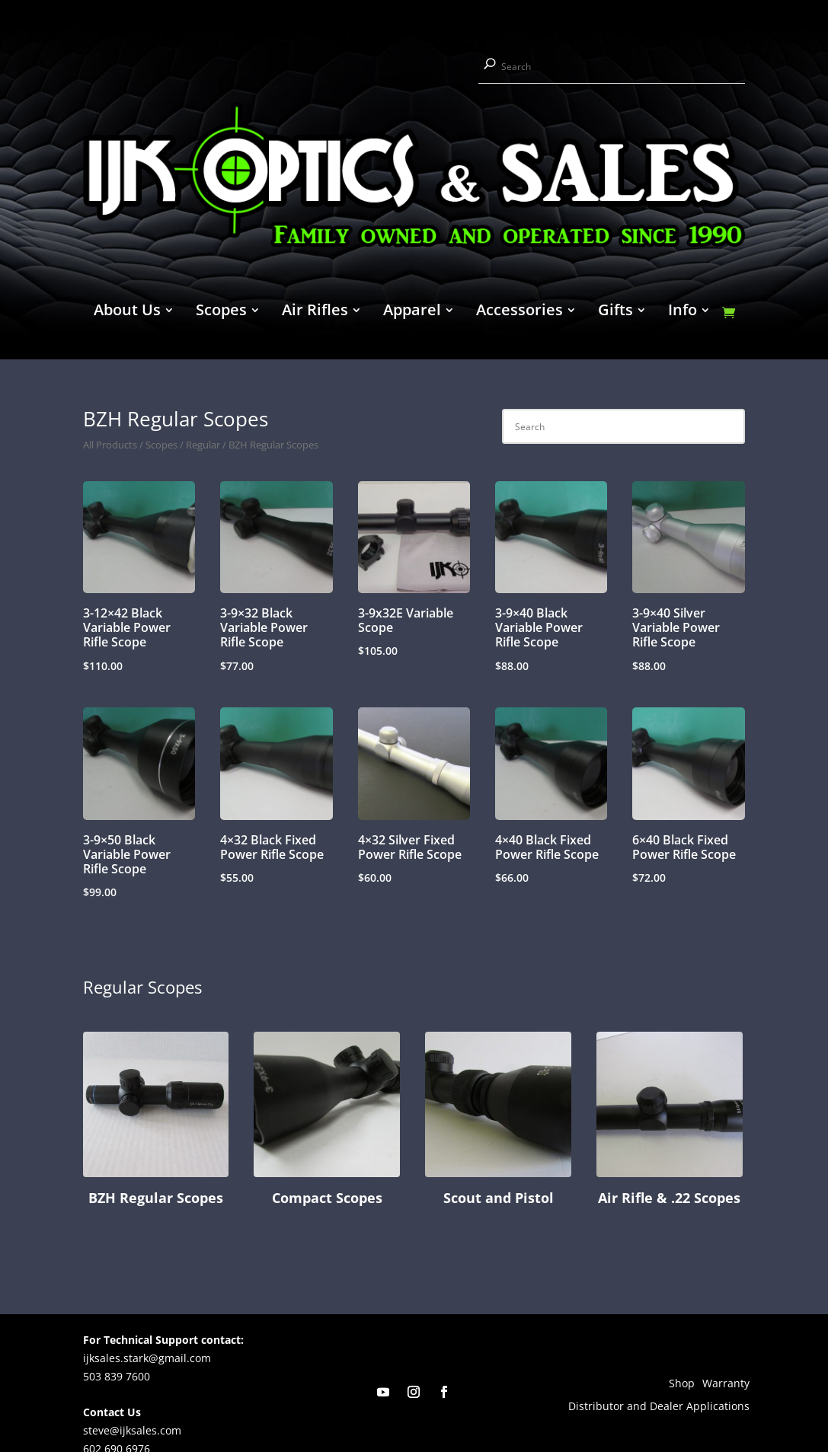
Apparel (412, 312)
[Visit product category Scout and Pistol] (498, 1122)
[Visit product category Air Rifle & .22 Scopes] (669, 1122)
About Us (127, 312)
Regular (203, 445)
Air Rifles (315, 312)
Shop (682, 1384)
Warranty (726, 1384)
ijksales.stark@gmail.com (147, 1358)
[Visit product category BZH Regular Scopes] (156, 1122)
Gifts (615, 312)
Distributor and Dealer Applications (659, 1407)
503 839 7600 (116, 1376)
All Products (110, 445)
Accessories (519, 312)
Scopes (221, 312)
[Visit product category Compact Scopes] (327, 1122)
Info (682, 312)
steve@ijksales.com (132, 1430)
